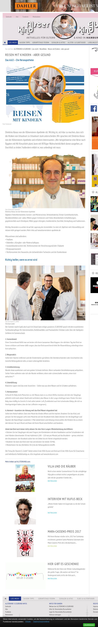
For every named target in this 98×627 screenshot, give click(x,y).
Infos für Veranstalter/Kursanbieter (60, 609)
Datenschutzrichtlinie (41, 622)
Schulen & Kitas (58, 42)
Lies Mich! (13, 42)
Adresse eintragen (55, 614)
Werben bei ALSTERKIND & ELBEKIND (61, 606)
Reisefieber (43, 49)
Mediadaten (36, 17)
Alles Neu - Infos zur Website (46, 23)
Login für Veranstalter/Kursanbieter (60, 612)
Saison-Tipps (24, 42)
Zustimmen (89, 625)
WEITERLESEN (52, 481)
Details (28, 622)
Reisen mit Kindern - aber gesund (58, 49)
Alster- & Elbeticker (77, 42)
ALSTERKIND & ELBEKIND (22, 49)
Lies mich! (35, 49)
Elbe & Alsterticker (85, 598)
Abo (17, 17)
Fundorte (25, 17)
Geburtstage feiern (40, 42)
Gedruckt (9, 17)
